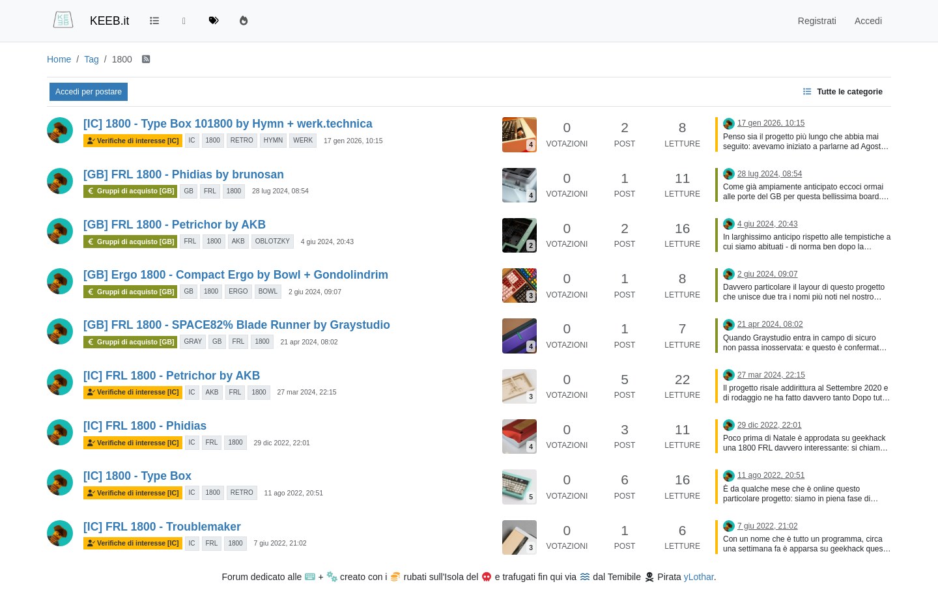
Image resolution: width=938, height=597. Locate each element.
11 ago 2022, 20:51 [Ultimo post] (770, 475)
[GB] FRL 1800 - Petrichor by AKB (174, 224)
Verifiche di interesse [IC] (133, 141)
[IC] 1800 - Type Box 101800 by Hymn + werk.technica (228, 123)
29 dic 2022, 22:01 (281, 443)
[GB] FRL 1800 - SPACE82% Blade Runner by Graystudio (236, 324)
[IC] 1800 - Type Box (137, 475)
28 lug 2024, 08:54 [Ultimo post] (769, 173)
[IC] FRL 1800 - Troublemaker (162, 526)
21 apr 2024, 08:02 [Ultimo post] (770, 324)
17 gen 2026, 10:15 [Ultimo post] (770, 123)
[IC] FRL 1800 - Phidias (144, 425)
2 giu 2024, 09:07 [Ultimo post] (767, 274)
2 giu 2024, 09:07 (315, 292)
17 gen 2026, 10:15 (353, 141)
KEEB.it (109, 20)
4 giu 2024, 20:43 (327, 241)
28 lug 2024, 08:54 (280, 191)
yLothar (699, 577)
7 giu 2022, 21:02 (279, 543)
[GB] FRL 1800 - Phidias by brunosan (183, 174)
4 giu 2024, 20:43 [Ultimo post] (767, 224)
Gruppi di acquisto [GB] (130, 191)
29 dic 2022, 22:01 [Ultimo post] (769, 425)
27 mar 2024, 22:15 (307, 392)
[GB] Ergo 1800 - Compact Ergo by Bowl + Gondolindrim (235, 274)
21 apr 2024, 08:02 (309, 342)
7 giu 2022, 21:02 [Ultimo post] (767, 526)
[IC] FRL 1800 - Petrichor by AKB (171, 375)
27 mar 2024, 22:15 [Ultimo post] (771, 375)
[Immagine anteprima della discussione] (519, 134)
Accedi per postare (88, 91)
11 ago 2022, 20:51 (294, 493)
